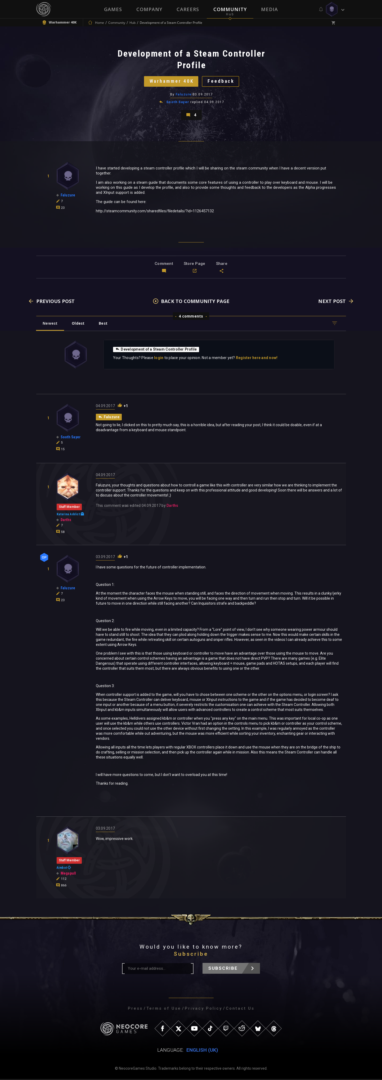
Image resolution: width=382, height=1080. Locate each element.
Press (135, 1009)
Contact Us (240, 1009)
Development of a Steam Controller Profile (157, 350)
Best (104, 324)
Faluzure (184, 95)
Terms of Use (163, 1009)
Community (230, 9)
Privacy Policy (203, 1009)
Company (149, 9)
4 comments (191, 317)
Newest (50, 324)
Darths (172, 506)
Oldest (78, 324)
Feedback (221, 81)
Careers (188, 9)
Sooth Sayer (177, 102)
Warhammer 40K (171, 81)
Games (113, 9)
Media (269, 9)
